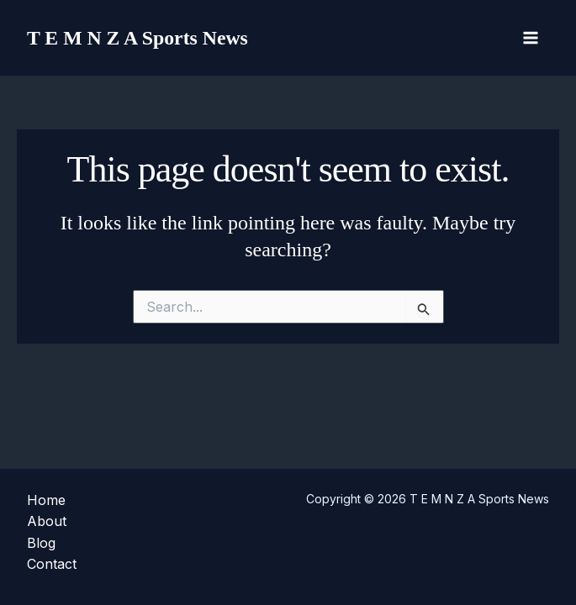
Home (46, 500)
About (46, 521)
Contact (52, 563)
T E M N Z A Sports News (143, 37)
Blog (41, 542)
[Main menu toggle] (530, 37)
